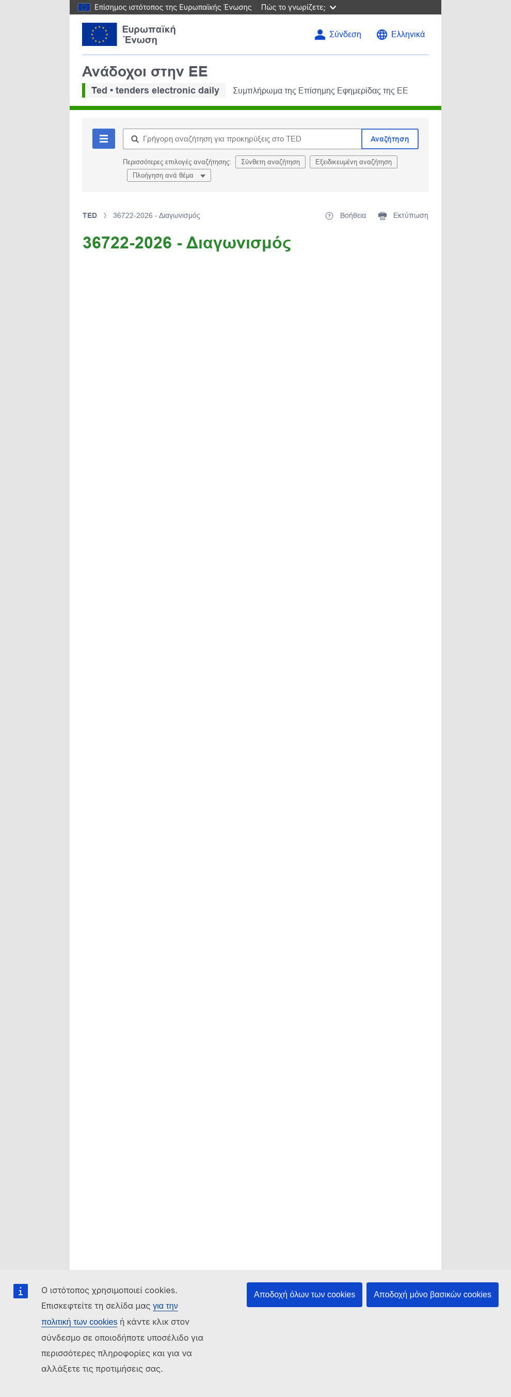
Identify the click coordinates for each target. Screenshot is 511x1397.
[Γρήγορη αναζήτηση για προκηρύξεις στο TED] (242, 139)
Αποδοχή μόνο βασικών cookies (432, 1294)
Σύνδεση (345, 34)
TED (90, 215)
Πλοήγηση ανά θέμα (164, 175)
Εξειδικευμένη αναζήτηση (353, 162)
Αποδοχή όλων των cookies (304, 1294)
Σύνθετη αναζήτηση (270, 162)
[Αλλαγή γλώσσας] (400, 34)
